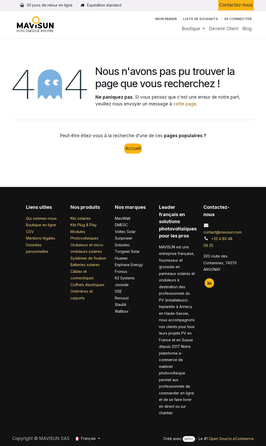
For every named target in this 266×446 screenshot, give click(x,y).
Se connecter (238, 19)
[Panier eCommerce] (166, 18)
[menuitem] (193, 28)
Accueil (133, 148)
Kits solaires (80, 218)
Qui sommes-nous (41, 218)
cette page (184, 103)
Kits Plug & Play (83, 225)
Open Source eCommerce (231, 438)
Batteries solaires (85, 264)
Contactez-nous (236, 5)
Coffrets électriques (87, 284)
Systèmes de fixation (88, 258)
